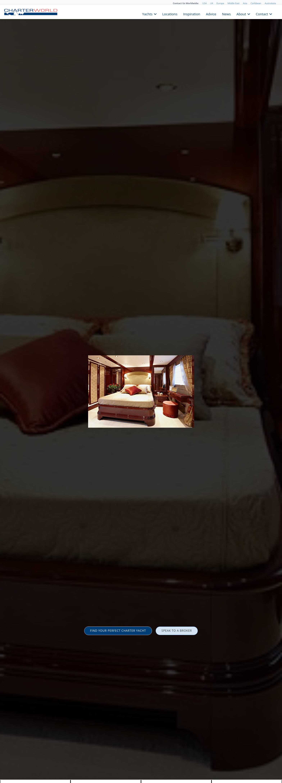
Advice (211, 14)
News (226, 14)
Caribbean (256, 3)
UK (211, 3)
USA (204, 3)
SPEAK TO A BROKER (177, 631)
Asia (245, 3)
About (241, 14)
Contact (262, 14)
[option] (141, 391)
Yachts (147, 14)
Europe (220, 3)
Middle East (233, 3)
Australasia (270, 3)
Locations (169, 14)
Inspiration (191, 14)
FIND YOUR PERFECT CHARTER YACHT (118, 631)
